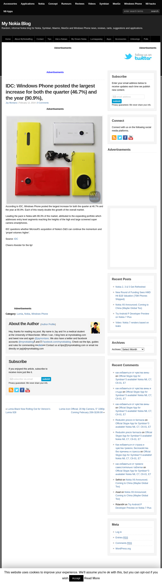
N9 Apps (8, 11)
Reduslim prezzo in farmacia (129, 420)
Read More (92, 578)
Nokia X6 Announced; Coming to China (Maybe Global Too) (131, 483)
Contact (40, 39)
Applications (27, 3)
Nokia (41, 3)
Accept (76, 578)
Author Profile (48, 324)
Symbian (104, 3)
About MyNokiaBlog (24, 39)
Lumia (20, 314)
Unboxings (135, 39)
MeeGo (116, 3)
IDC (16, 239)
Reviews (79, 3)
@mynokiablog (26, 342)
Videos (92, 3)
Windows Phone (133, 3)
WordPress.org (123, 548)
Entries (121, 537)
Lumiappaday (96, 39)
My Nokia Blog (16, 23)
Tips (49, 39)
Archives (116, 349)
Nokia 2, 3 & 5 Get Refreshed (130, 287)
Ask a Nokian (61, 39)
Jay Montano (11, 103)
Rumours (66, 3)
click (40, 345)
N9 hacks (151, 3)
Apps (109, 39)
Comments (123, 543)
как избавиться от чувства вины (132, 372)
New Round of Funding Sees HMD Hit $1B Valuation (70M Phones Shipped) (133, 296)
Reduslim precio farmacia (128, 432)
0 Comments (43, 103)
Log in (118, 532)
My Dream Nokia (78, 39)
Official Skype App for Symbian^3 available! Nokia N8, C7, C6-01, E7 (133, 379)
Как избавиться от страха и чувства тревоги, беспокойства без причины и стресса (131, 448)
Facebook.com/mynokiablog (56, 342)
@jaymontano (42, 338)
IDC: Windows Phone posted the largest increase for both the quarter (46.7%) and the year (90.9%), (51, 92)
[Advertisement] (75, 58)
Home (8, 39)
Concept (53, 3)
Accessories (10, 3)
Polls (146, 39)
